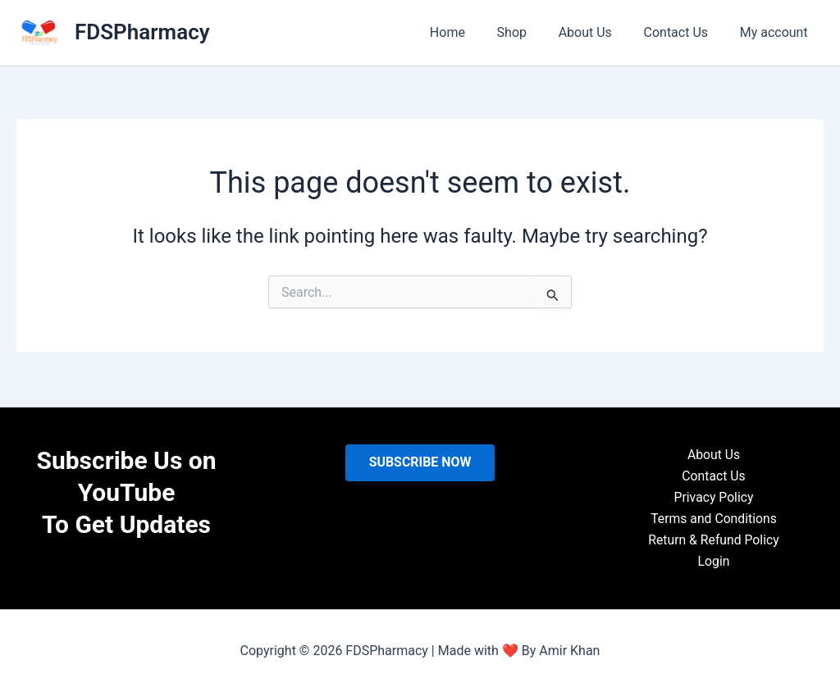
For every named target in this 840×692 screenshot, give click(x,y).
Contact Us (683, 32)
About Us (598, 32)
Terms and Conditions (714, 518)
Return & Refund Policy (713, 539)
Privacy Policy (714, 495)
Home (472, 32)
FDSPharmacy (142, 32)
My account (776, 32)
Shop (531, 32)
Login (713, 561)
